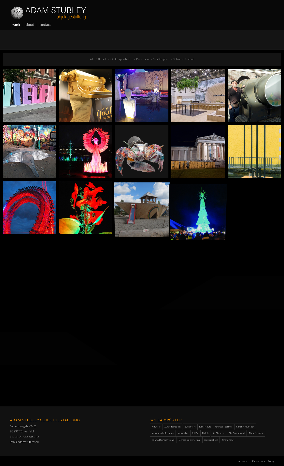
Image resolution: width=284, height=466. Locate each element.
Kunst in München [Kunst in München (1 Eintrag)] (245, 426)
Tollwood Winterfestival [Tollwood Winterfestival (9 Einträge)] (189, 440)
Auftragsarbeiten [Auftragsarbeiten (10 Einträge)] (172, 426)
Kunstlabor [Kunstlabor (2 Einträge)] (183, 433)
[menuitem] (16, 25)
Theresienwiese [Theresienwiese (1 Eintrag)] (256, 433)
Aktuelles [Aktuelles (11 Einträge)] (156, 426)
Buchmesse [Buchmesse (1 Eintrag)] (189, 426)
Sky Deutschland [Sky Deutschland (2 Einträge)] (237, 433)
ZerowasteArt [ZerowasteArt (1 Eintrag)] (227, 440)
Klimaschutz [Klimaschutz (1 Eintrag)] (205, 426)
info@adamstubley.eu (24, 441)
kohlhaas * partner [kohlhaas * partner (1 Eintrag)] (223, 426)
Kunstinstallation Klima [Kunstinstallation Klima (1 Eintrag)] (163, 433)
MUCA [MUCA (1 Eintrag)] (195, 433)
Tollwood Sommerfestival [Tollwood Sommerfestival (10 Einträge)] (163, 440)
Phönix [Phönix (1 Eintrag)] (205, 433)
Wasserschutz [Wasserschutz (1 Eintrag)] (211, 440)
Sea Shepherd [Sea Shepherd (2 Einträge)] (218, 433)
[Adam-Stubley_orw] (48, 10)
